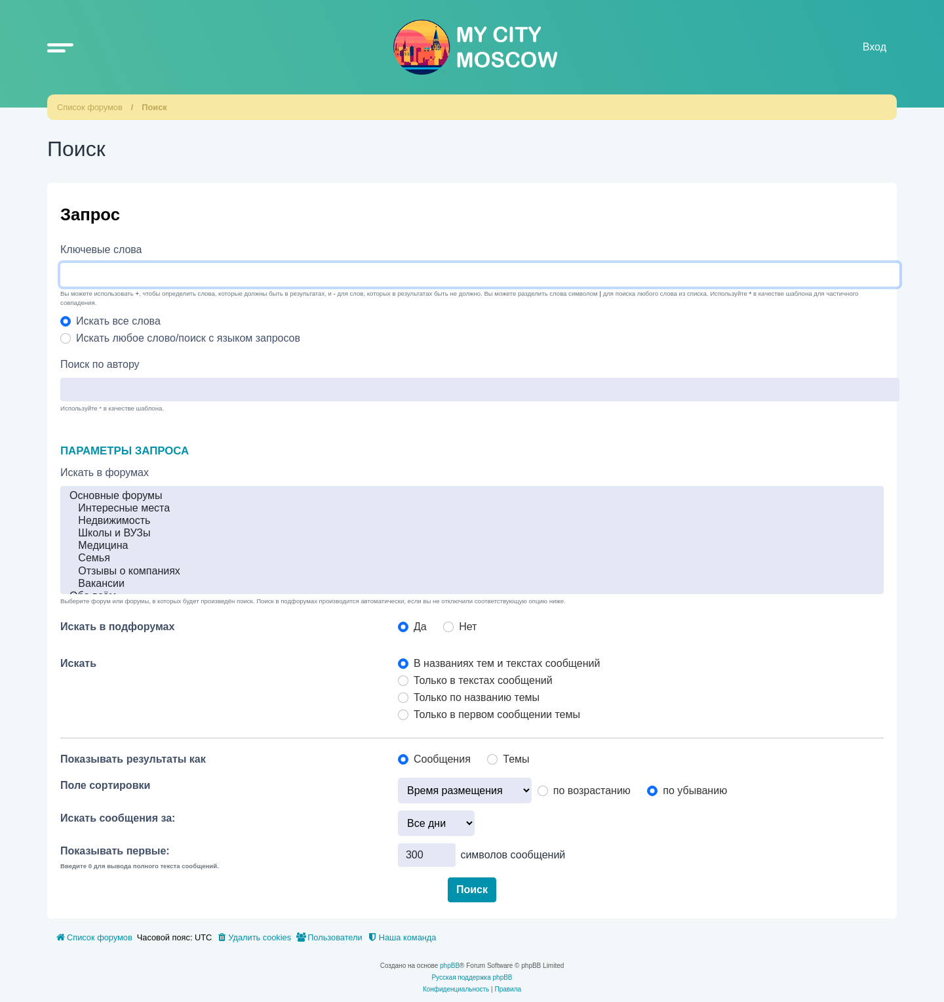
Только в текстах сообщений (483, 680)
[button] (60, 47)
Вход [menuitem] (874, 46)
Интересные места (472, 508)
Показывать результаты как (133, 759)
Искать (78, 663)
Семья (472, 558)
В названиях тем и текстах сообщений (507, 663)
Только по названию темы (477, 697)
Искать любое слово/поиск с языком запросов (188, 338)
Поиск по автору (100, 364)
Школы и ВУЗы (472, 533)
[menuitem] (253, 938)
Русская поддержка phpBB (471, 977)
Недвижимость (472, 521)
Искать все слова (118, 321)
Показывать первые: (115, 850)
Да (420, 626)
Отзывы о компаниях (472, 571)
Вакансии (472, 584)
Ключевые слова (101, 249)
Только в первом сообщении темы (497, 714)
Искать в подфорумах (117, 626)
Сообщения (442, 759)
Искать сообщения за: (117, 818)
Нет (468, 626)
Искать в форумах (104, 472)
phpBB (450, 965)
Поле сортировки (105, 785)
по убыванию (695, 790)
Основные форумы (472, 496)
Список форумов (90, 107)
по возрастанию (592, 790)
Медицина (472, 546)
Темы (516, 759)
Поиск (154, 107)
